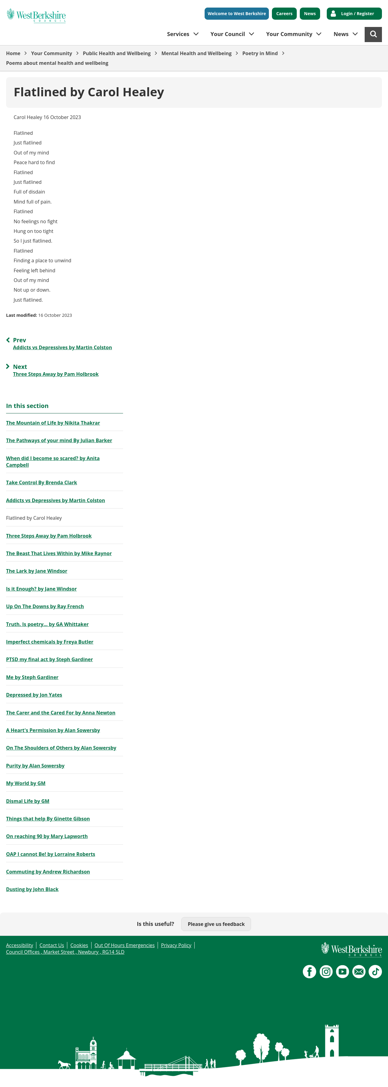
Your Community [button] (289, 34)
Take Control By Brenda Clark (41, 482)
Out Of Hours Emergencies (125, 945)
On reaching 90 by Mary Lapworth (47, 836)
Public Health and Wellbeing (117, 53)
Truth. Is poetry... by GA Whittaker (47, 624)
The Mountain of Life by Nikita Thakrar (53, 422)
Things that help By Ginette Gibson (48, 818)
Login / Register (357, 13)
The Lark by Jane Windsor (36, 571)
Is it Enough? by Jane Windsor (41, 588)
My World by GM (25, 783)
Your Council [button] (228, 34)
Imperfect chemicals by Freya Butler (49, 641)
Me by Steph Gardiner (32, 677)
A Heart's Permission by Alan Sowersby (53, 730)
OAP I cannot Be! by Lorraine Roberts (50, 854)
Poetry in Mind (260, 53)
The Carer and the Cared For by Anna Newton (60, 712)
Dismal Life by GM (27, 801)
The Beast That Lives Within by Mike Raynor (59, 553)
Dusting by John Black (32, 889)
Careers (284, 13)
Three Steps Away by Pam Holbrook (49, 535)
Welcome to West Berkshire (237, 13)
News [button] (341, 34)
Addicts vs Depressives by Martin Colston (55, 500)
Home (13, 53)
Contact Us (51, 945)
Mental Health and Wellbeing (196, 53)
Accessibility (19, 945)
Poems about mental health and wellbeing (57, 63)
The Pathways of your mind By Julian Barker (59, 440)
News (310, 13)
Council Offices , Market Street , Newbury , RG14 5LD (65, 952)
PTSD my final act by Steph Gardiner (49, 659)
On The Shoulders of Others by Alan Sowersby (61, 747)
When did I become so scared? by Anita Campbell (53, 461)
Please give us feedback (216, 924)
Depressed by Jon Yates (34, 694)
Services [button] (178, 34)
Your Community (51, 53)
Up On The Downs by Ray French (45, 606)
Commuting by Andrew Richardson (48, 871)
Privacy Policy (176, 945)
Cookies (79, 945)
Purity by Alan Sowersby (35, 765)
